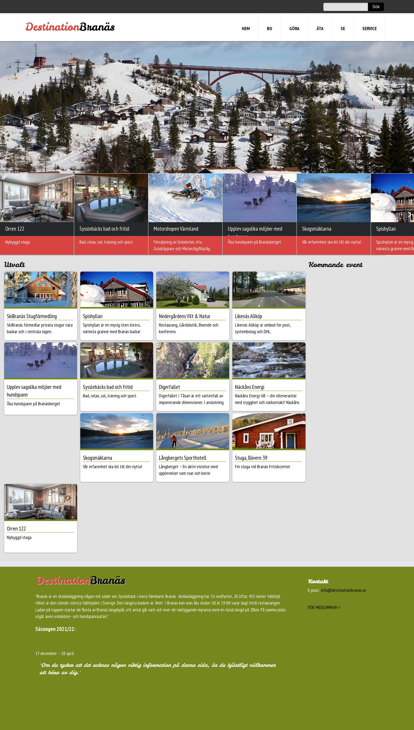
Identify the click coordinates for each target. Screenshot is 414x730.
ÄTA (320, 28)
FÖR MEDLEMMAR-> (324, 607)
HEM (246, 28)
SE (343, 28)
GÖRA (294, 28)
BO (269, 28)
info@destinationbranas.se (343, 590)
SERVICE (369, 28)
